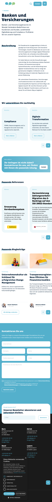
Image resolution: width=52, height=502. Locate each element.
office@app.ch (6, 440)
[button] (14, 498)
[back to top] (48, 482)
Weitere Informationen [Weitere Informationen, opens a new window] (20, 472)
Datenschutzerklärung (44, 381)
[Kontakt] (26, 164)
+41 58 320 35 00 (32, 453)
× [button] (25, 458)
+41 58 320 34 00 (32, 436)
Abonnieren (43, 417)
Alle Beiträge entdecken (10, 312)
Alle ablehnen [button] (20, 493)
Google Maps (5, 442)
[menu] (45, 3)
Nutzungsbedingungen (26, 385)
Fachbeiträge (5, 271)
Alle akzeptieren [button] (9, 493)
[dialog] (15, 478)
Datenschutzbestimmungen (11, 385)
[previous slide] (43, 145)
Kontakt (37, 4)
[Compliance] (17, 124)
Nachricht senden (8, 389)
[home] (10, 3)
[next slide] (48, 145)
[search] (31, 4)
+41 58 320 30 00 (7, 438)
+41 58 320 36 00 (7, 453)
